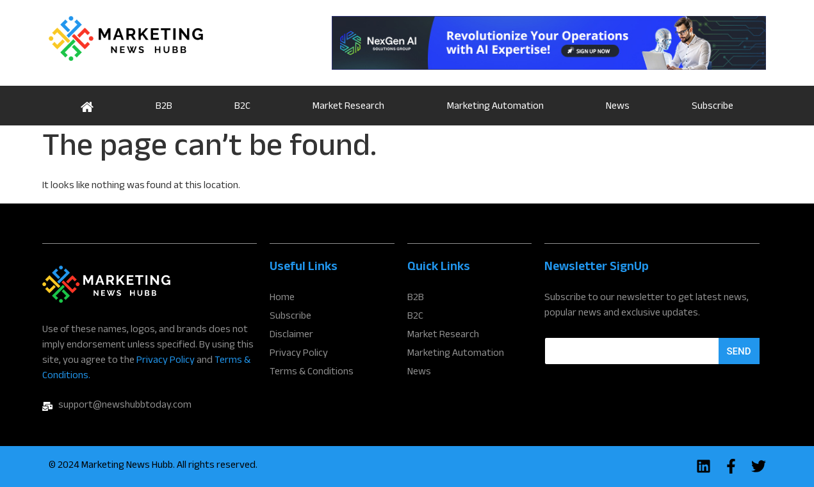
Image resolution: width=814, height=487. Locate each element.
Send (739, 351)
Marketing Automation (495, 107)
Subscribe (712, 107)
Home (87, 105)
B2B (164, 107)
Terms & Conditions (312, 373)
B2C (242, 107)
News (618, 107)
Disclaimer (291, 336)
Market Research (348, 107)
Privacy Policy (165, 361)
